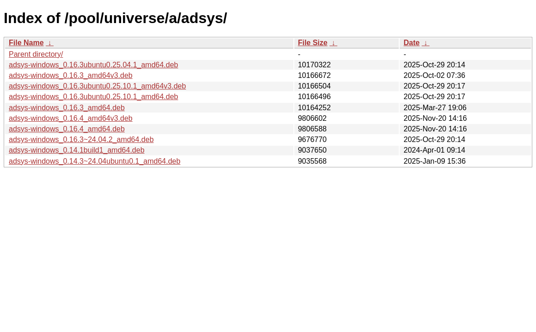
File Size (313, 43)
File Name (26, 43)
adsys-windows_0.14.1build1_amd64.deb (77, 150)
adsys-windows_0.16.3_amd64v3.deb (71, 75)
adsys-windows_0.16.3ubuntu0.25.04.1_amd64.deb (93, 65)
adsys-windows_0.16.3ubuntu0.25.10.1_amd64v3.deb (97, 86)
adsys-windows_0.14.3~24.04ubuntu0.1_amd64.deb (94, 161)
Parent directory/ (36, 54)
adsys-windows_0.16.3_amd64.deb (67, 108)
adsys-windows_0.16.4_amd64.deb (67, 129)
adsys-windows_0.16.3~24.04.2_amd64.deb (81, 139)
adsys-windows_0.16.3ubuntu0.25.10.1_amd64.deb (93, 97)
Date (411, 43)
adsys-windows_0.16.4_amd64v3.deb (71, 118)
